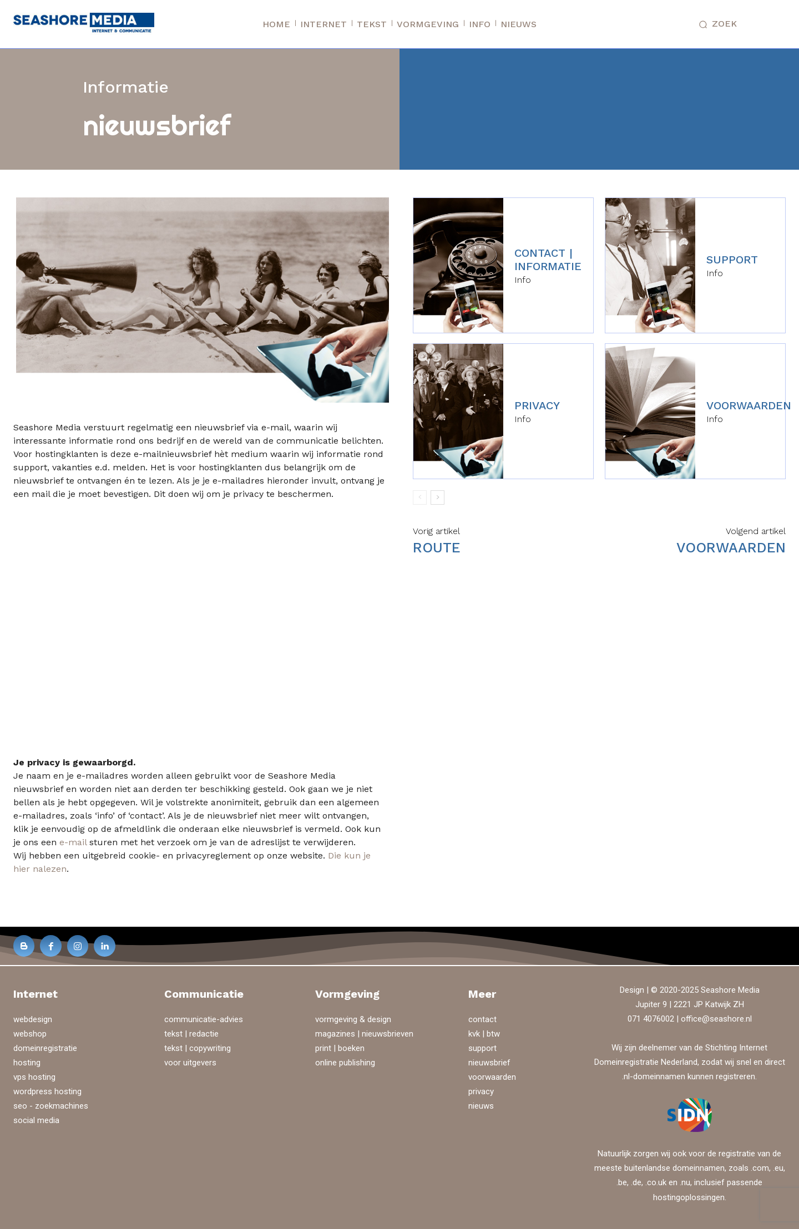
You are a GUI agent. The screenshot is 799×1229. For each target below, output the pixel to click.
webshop (30, 1034)
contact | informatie (547, 259)
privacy (537, 405)
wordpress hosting (47, 1091)
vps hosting (34, 1077)
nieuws (481, 1106)
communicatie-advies (203, 1019)
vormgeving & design (353, 1019)
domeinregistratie (45, 1048)
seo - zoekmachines (50, 1106)
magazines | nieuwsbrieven (364, 1034)
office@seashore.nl (716, 1019)
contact (482, 1019)
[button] (715, 24)
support (732, 259)
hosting (27, 1063)
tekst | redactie (191, 1034)
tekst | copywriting (197, 1048)
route (437, 548)
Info (522, 280)
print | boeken (340, 1048)
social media (36, 1120)
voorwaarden (748, 405)
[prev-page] (420, 497)
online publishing (345, 1063)
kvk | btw (484, 1034)
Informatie (126, 87)
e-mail (73, 842)
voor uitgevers (190, 1063)
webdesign (32, 1019)
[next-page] (437, 497)
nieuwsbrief (489, 1063)
